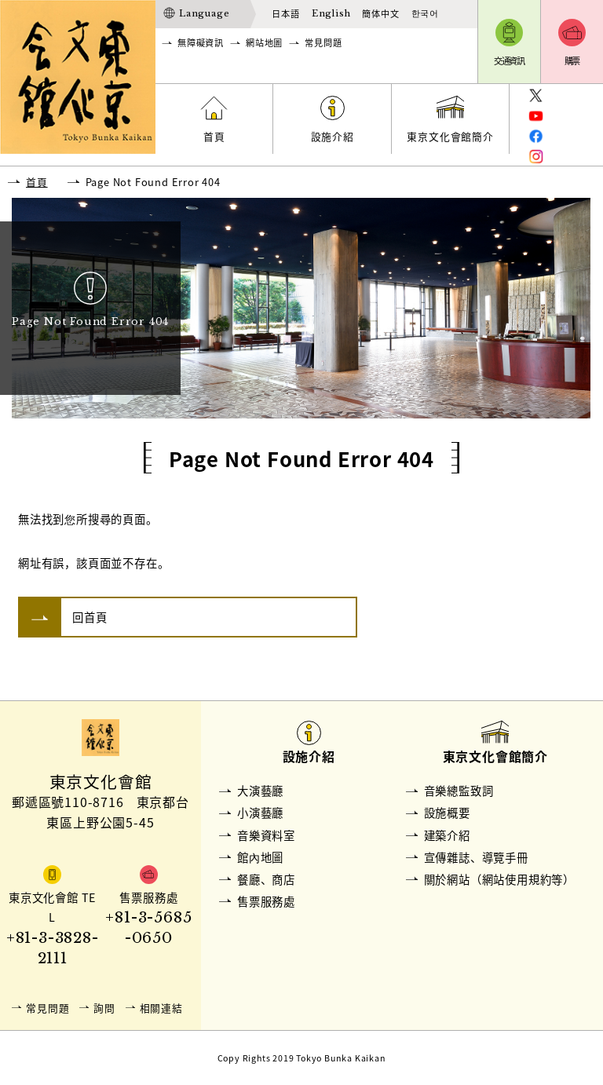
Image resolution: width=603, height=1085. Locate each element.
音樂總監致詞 (459, 790)
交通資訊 (509, 61)
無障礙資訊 (200, 42)
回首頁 (89, 617)
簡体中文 (380, 13)
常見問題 (323, 42)
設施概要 (447, 812)
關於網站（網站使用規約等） (499, 879)
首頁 (214, 136)
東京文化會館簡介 (450, 136)
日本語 (285, 13)
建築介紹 (447, 835)
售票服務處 (266, 901)
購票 (572, 61)
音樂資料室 (266, 835)
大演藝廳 (260, 790)
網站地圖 (264, 42)
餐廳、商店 (266, 879)
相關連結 (161, 1007)
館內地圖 (260, 857)
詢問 (104, 1007)
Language (204, 13)
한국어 (425, 13)
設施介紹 (332, 136)
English (331, 13)
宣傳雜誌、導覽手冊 (476, 857)
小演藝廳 (260, 812)
